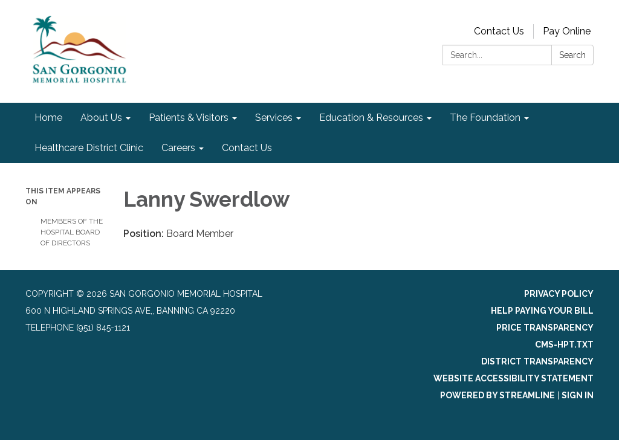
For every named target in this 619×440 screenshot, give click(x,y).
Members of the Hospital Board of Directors (72, 232)
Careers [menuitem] (178, 148)
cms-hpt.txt (564, 344)
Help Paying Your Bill (542, 310)
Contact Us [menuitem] (247, 148)
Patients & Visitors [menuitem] (188, 117)
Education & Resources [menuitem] (371, 117)
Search (572, 55)
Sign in (578, 395)
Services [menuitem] (274, 117)
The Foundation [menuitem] (485, 117)
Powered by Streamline (497, 395)
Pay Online (567, 31)
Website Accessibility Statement (513, 378)
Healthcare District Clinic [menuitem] (88, 148)
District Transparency (537, 361)
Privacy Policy (559, 294)
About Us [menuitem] (101, 117)
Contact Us (499, 31)
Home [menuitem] (48, 117)
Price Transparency (545, 327)
